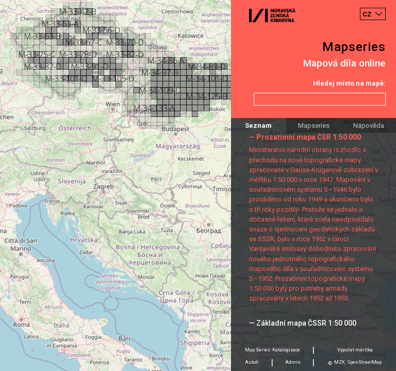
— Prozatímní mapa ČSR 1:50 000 (305, 137)
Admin (293, 362)
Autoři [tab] (252, 362)
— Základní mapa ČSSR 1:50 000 (302, 323)
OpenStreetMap (365, 362)
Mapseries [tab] (313, 125)
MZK (339, 362)
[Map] (198, 185)
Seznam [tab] (258, 125)
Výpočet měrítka (355, 349)
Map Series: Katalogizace (272, 349)
